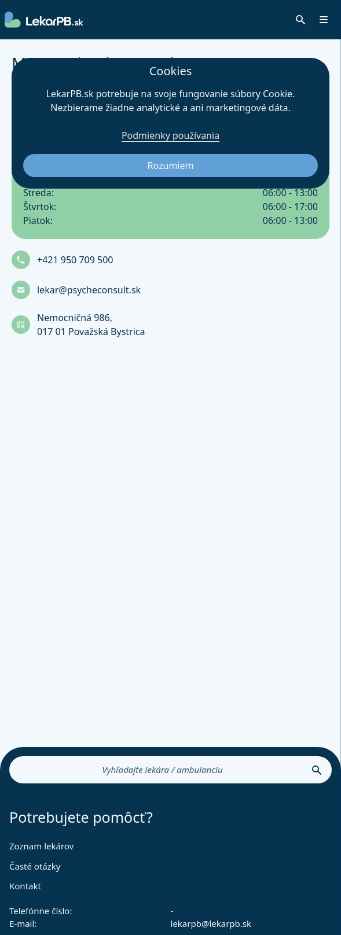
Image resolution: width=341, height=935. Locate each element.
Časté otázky (34, 866)
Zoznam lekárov (41, 846)
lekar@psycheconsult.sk (89, 290)
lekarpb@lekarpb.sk (211, 923)
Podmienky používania (170, 135)
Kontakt (25, 886)
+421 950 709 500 (75, 259)
